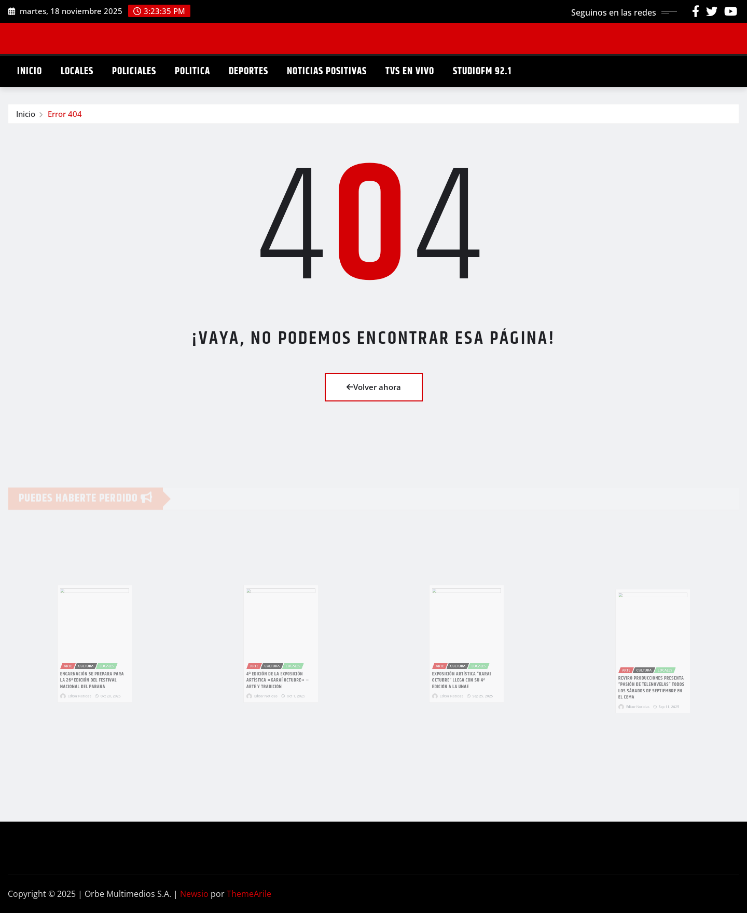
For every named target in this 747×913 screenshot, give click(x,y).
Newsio (194, 893)
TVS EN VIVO (409, 71)
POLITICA (192, 71)
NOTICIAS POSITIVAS (327, 71)
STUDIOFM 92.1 (482, 71)
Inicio (25, 115)
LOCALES (77, 71)
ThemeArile (249, 893)
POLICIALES (134, 71)
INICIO (29, 71)
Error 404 (65, 115)
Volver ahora (374, 387)
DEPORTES (248, 71)
